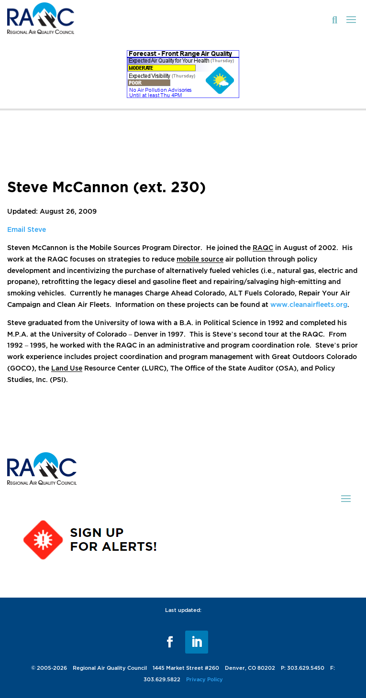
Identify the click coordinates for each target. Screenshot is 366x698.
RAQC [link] (263, 247)
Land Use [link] (66, 367)
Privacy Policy (204, 679)
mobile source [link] (200, 258)
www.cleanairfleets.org (308, 304)
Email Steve (26, 229)
